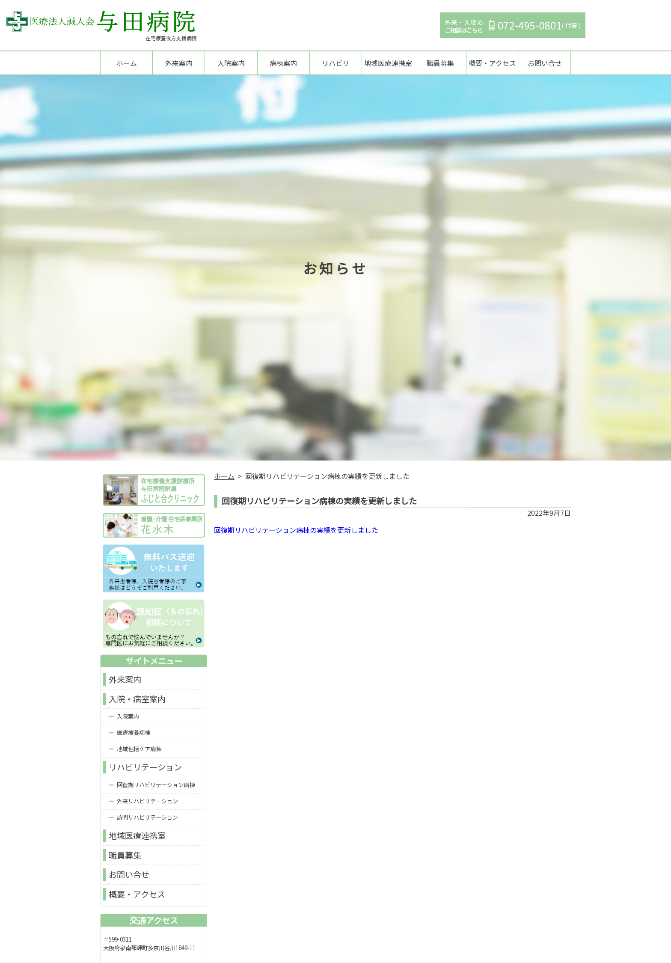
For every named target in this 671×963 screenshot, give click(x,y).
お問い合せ (545, 63)
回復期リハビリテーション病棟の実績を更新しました (296, 531)
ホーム (126, 63)
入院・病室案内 (137, 700)
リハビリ (335, 63)
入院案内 (231, 63)
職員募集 (440, 63)
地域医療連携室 (388, 63)
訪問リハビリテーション (147, 818)
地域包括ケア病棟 (139, 750)
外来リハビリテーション (147, 802)
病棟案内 (283, 63)
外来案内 (179, 63)
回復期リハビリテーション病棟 (156, 786)
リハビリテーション (145, 768)
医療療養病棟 (133, 734)
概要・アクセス (492, 63)
